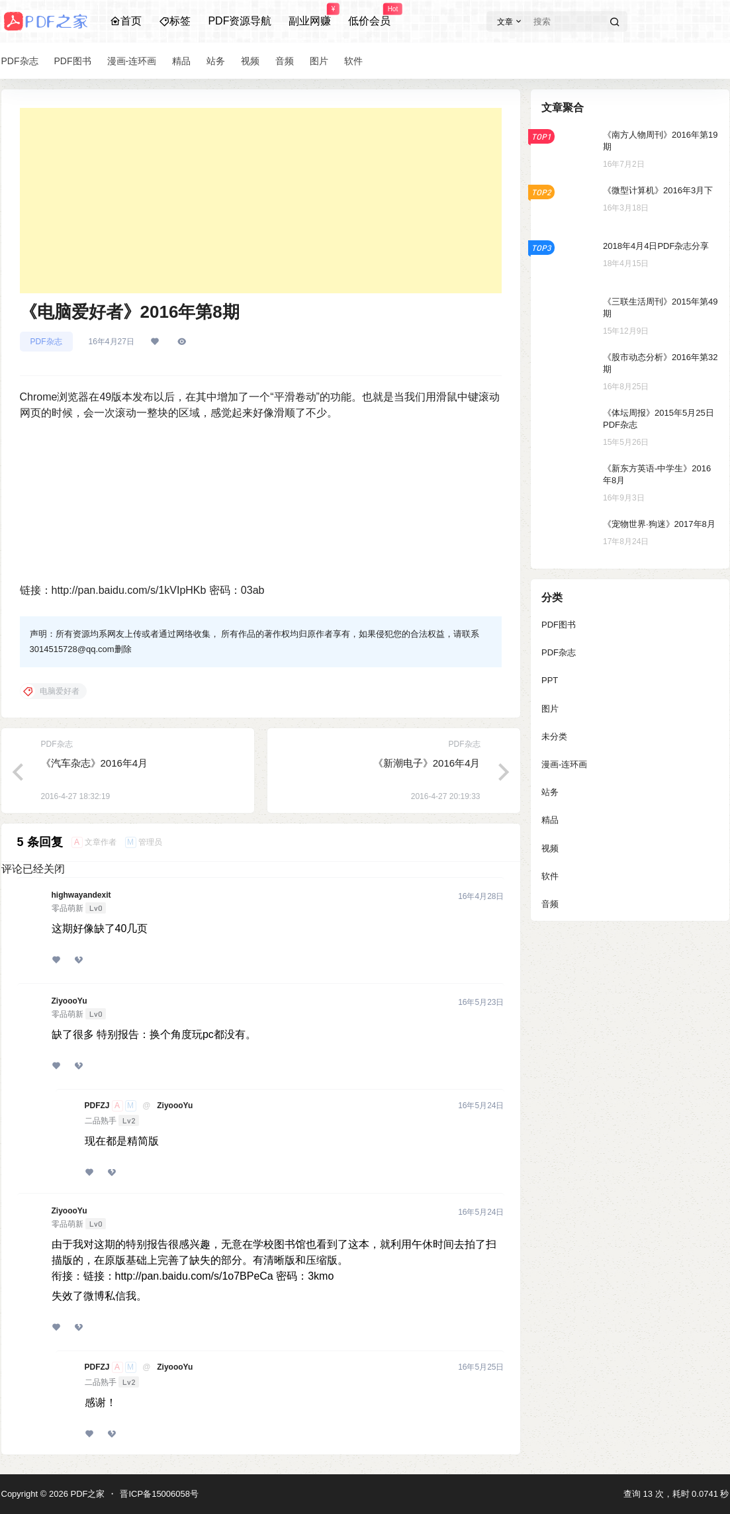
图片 (550, 709)
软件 (550, 876)
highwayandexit (81, 895)
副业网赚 (310, 15)
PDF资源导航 (239, 20)
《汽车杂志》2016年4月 (94, 763)
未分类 (554, 736)
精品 (550, 820)
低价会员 (369, 15)
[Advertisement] (261, 200)
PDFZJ (97, 1106)
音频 (550, 904)
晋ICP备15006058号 (159, 1494)
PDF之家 (86, 1494)
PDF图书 (558, 625)
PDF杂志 (46, 341)
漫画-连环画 (564, 764)
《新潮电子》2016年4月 (426, 763)
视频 (550, 848)
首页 (126, 20)
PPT (549, 680)
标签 (175, 20)
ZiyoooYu (69, 1001)
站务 (550, 792)
